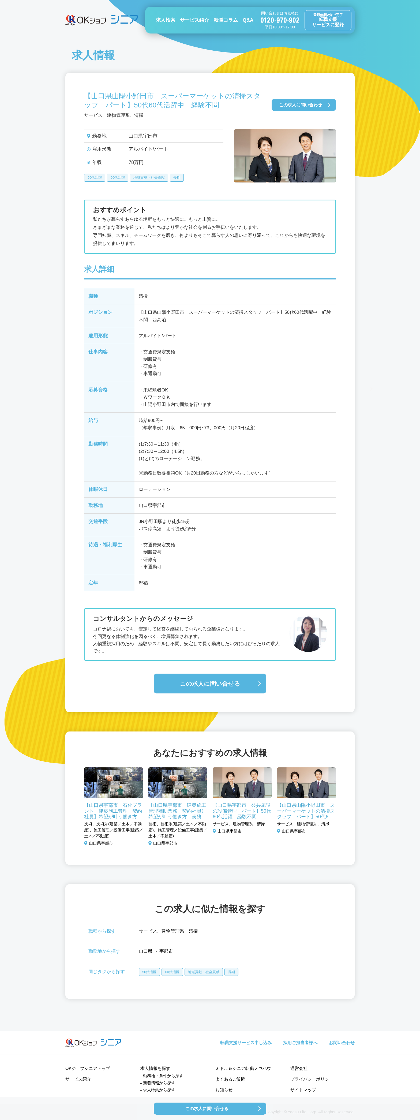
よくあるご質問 (230, 1079)
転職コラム (226, 20)
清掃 (193, 931)
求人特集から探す (159, 1090)
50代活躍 (95, 178)
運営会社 (299, 1068)
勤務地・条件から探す (163, 1075)
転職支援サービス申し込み (246, 1042)
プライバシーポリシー (311, 1079)
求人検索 (165, 20)
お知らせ (223, 1090)
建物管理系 (173, 931)
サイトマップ (303, 1090)
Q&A (248, 20)
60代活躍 (117, 178)
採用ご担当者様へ (300, 1042)
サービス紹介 (194, 20)
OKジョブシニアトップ (87, 1068)
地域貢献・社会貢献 (149, 178)
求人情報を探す (155, 1068)
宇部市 (166, 951)
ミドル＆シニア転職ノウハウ (243, 1068)
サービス (148, 931)
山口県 (145, 951)
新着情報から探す (159, 1083)
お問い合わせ (342, 1042)
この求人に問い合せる (210, 683)
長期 (176, 178)
